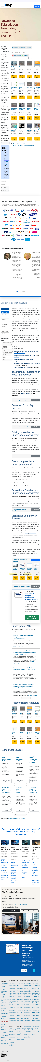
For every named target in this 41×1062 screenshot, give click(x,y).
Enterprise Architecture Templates (20, 998)
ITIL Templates (19, 1012)
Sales (2, 875)
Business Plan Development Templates (12, 994)
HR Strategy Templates (20, 1005)
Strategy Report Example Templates (36, 1009)
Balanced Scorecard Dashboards (12, 990)
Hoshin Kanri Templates (20, 1007)
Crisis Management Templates (12, 1015)
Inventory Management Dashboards (20, 1018)
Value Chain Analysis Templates (36, 1017)
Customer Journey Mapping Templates (12, 1018)
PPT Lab (23, 572)
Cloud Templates (12, 1002)
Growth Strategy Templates (20, 1004)
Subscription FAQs (5, 329)
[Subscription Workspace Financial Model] (29, 125)
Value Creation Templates (36, 1018)
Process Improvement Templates (28, 1013)
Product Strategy (35, 1026)
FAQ (2, 1038)
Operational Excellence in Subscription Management (5, 324)
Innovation (5, 347)
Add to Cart (14, 76)
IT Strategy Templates (20, 1010)
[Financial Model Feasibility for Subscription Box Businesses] (29, 105)
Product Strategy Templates (28, 1017)
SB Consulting (31, 716)
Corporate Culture (36, 878)
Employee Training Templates (20, 996)
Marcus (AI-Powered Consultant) (3, 1031)
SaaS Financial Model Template (21, 89)
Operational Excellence (7, 352)
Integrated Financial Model (8, 350)
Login (36, 3)
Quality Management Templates (28, 1020)
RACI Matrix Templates (36, 982)
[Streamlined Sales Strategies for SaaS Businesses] (14, 84)
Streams (2, 1011)
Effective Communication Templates (20, 993)
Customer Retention (7, 345)
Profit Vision (15, 71)
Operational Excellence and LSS (12, 1038)
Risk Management (6, 354)
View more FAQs (26, 698)
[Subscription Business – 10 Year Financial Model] (22, 105)
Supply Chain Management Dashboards (36, 1010)
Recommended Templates (5, 331)
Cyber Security (14, 865)
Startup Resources (35, 1031)
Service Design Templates (36, 994)
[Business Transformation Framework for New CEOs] (22, 565)
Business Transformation (8, 342)
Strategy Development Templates (36, 1007)
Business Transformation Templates (12, 998)
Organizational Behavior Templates (28, 1001)
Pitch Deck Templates (28, 1005)
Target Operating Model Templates (36, 1012)
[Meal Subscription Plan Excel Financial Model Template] (37, 105)
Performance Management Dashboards (28, 1004)
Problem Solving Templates (28, 1012)
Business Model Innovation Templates (12, 993)
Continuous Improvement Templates (12, 1007)
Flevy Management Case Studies (16, 818)
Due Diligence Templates (20, 991)
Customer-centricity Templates (20, 983)
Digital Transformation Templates (20, 990)
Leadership (34, 869)
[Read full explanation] (18, 646)
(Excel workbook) (26, 367)
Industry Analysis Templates (20, 1015)
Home (2, 9)
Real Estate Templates (36, 983)
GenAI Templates (20, 1001)
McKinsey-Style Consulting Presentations (27, 1036)
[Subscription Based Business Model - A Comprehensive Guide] (37, 63)
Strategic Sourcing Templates (36, 1004)
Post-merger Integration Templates (28, 1007)
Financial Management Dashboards (20, 999)
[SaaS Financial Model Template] (22, 84)
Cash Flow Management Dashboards (12, 999)
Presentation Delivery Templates (28, 1009)
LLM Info (26, 1032)
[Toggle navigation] (3, 5)
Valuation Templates (36, 1015)
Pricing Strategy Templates (28, 1010)
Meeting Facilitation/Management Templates (28, 998)
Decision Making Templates (20, 988)
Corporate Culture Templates (12, 1010)
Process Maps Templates (28, 1015)
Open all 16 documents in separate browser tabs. (25, 143)
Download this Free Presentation (31, 617)
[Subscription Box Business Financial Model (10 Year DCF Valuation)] (22, 125)
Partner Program (4, 1034)
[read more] (12, 272)
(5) (29, 47)
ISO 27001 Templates (20, 1009)
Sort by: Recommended (34, 57)
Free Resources (27, 1026)
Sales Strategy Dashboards (36, 991)
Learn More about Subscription (5, 142)
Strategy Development (7, 359)
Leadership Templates (28, 985)
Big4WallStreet (23, 133)
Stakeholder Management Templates (36, 999)
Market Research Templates (28, 991)
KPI (2, 862)
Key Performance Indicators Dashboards (28, 982)
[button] (16, 291)
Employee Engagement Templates (20, 994)
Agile (12, 878)
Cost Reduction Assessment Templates (12, 1013)
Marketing (6, 875)
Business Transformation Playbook (31, 570)
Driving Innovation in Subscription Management (5, 319)
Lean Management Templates (28, 986)
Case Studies (19, 1031)
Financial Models (5, 999)
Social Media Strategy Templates (36, 998)
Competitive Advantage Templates (12, 1004)
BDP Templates (12, 988)
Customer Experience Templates (12, 1017)
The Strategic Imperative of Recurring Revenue (5, 314)
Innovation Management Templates (20, 1017)
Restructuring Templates (36, 986)
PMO (27, 868)
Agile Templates (12, 983)
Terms (5, 1038)
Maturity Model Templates (28, 994)
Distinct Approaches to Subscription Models (5, 321)
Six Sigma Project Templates (36, 996)
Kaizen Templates (20, 1020)
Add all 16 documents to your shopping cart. (23, 145)
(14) (25, 55)
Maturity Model (35, 880)
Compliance (34, 877)
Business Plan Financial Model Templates (12, 996)
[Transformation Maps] (36, 565)
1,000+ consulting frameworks (20, 904)
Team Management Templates (36, 1013)
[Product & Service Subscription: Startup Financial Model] (29, 84)
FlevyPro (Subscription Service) (3, 1009)
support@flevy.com (4, 1043)
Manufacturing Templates (28, 990)
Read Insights (35, 400)
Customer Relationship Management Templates (12, 1020)
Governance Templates (20, 1002)
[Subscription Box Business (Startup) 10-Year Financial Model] (37, 125)
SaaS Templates (35, 990)
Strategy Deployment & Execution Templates (36, 1005)
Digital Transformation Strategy (17, 570)
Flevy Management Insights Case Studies (5, 333)
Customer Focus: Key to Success (5, 317)
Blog (5, 1040)
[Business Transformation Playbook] (29, 565)
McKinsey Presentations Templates (28, 996)
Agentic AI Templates (12, 982)
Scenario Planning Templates (36, 993)
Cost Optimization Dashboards (12, 1012)
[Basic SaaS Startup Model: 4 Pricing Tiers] (22, 63)
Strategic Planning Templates (36, 1002)
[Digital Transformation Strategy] (15, 565)
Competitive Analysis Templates (12, 1005)
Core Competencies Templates (12, 1009)
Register (37, 6)
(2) (16, 55)
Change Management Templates (12, 1001)
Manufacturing (25, 862)
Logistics (24, 873)
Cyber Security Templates (20, 985)
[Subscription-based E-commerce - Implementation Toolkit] (37, 84)
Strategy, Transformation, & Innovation (12, 1030)
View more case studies (20, 814)
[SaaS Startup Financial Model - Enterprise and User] (14, 63)
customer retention (22, 420)
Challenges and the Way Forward (5, 326)
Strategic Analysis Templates (36, 1001)
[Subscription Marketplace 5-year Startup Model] (14, 105)
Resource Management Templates (36, 985)
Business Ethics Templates (12, 991)
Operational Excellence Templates (28, 999)
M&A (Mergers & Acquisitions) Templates (28, 988)
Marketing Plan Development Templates (28, 993)
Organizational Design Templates (28, 1002)
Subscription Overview (5, 312)
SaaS (4, 357)
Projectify (14, 133)
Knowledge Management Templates (28, 983)
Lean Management (28, 1028)
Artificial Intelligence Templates (12, 986)
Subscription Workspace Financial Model (30, 131)
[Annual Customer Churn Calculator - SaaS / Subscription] (29, 63)
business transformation (18, 551)
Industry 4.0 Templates (20, 1013)
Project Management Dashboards (28, 1018)
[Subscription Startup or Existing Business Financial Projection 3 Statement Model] (14, 125)
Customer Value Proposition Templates (20, 982)
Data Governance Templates (20, 986)
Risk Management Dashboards (36, 988)
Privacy (2, 1040)
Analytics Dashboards (12, 985)
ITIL (15, 878)
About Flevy (3, 1024)
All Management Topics (10, 9)
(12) (19, 47)
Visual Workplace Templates (36, 1020)
